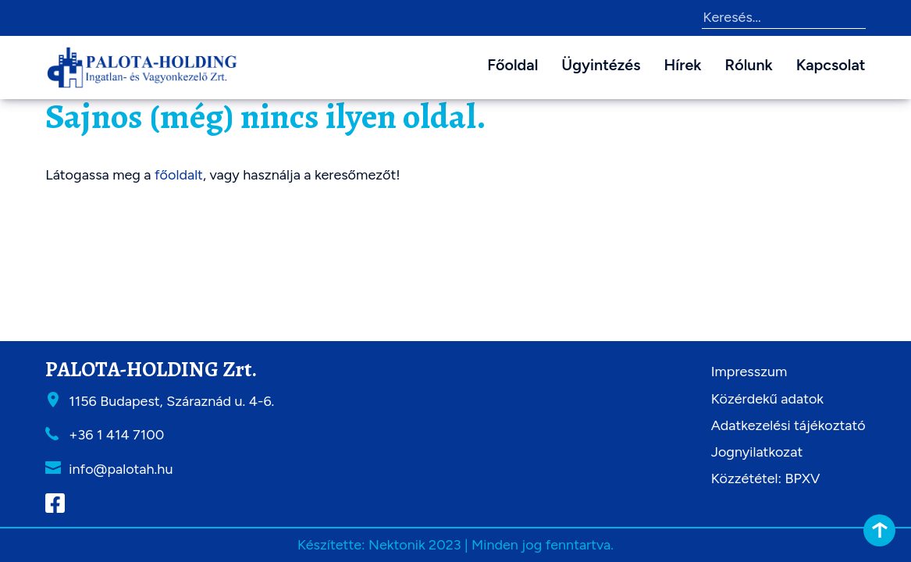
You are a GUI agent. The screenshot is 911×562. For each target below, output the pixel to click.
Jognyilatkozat (757, 452)
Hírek (682, 64)
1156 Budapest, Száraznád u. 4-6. (171, 401)
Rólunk (749, 64)
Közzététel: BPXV (765, 478)
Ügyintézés (600, 64)
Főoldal (512, 64)
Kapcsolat (831, 64)
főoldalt (179, 174)
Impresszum (749, 371)
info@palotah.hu (121, 469)
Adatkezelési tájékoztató (788, 425)
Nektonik (396, 544)
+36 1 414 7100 (116, 434)
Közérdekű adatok (767, 398)
